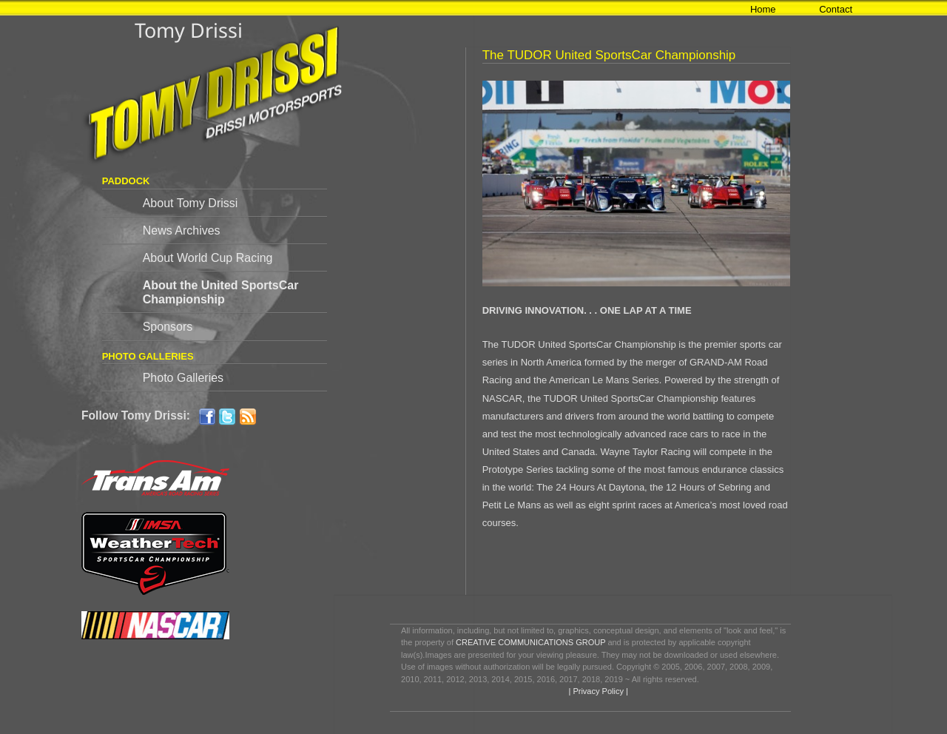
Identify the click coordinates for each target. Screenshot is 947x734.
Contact (835, 9)
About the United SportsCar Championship (221, 292)
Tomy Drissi (189, 30)
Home (763, 9)
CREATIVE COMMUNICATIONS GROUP (530, 642)
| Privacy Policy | (596, 691)
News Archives (181, 230)
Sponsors (168, 326)
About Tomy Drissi (190, 203)
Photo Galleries (183, 377)
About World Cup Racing (208, 258)
